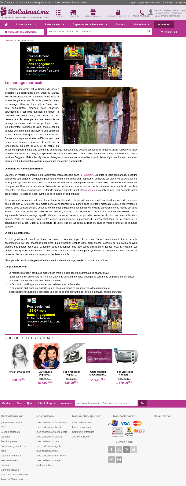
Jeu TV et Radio (81, 436)
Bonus (121, 24)
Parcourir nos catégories (22, 32)
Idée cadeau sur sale (47, 441)
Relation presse (9, 441)
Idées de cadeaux (81, 427)
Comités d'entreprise (83, 431)
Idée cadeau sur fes (47, 450)
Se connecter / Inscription (168, 13)
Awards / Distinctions (12, 479)
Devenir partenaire (10, 431)
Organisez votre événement (90, 24)
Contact (6, 403)
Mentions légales (10, 469)
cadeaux (90, 190)
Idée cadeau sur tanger (48, 460)
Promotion (164, 24)
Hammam (87, 174)
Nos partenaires (9, 460)
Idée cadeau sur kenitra (49, 436)
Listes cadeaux (26, 24)
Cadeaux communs (11, 455)
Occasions (141, 24)
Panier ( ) (169, 32)
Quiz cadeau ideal (82, 422)
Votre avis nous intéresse (14, 474)
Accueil (8, 40)
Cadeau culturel (44, 465)
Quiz (29, 403)
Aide (19, 403)
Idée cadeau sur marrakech (51, 455)
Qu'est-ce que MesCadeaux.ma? (146, 2)
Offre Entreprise (47, 403)
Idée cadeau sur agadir (48, 446)
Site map (5, 465)
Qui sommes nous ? (11, 422)
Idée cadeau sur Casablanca (51, 422)
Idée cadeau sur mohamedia (51, 431)
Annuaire (66, 403)
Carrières (6, 436)
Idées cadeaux (54, 24)
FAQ (3, 427)
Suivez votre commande (168, 15)
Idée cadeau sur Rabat (48, 427)
